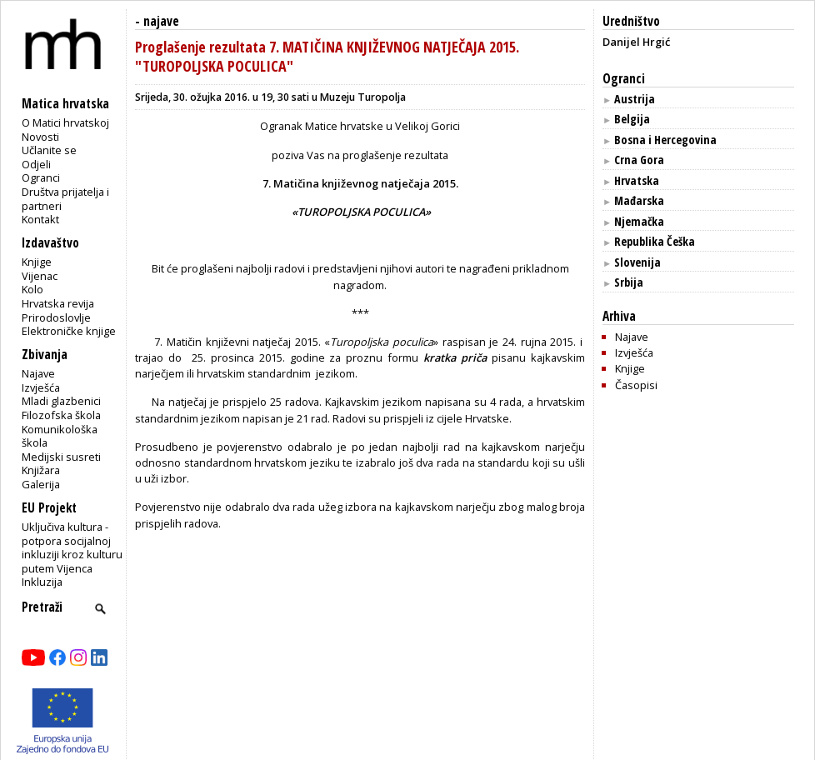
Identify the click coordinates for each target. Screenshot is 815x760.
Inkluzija (42, 581)
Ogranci (41, 177)
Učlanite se (49, 150)
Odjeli (36, 164)
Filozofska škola (61, 415)
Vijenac (40, 275)
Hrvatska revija (58, 303)
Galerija (41, 484)
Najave (38, 373)
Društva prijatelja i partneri (65, 198)
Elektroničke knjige (69, 330)
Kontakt (40, 219)
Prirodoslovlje (56, 317)
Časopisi (636, 385)
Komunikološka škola (60, 436)
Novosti (40, 136)
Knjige (37, 261)
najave (161, 21)
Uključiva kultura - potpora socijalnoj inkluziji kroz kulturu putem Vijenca (72, 547)
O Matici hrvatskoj (65, 122)
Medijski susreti (61, 456)
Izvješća (41, 387)
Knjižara (41, 470)
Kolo (32, 289)
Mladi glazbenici (61, 400)
